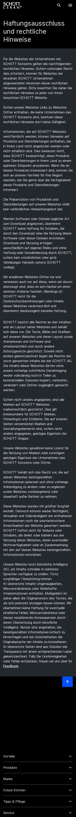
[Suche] (59, 5)
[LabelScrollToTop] (67, 682)
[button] (38, 756)
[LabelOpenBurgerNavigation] (70, 5)
